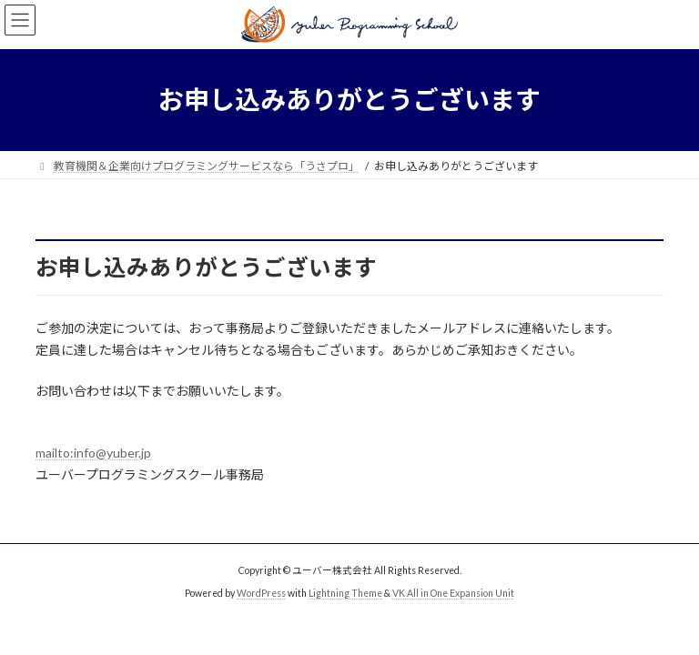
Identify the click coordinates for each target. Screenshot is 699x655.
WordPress (261, 593)
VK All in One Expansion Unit (453, 593)
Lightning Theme (345, 593)
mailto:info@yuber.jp (93, 452)
